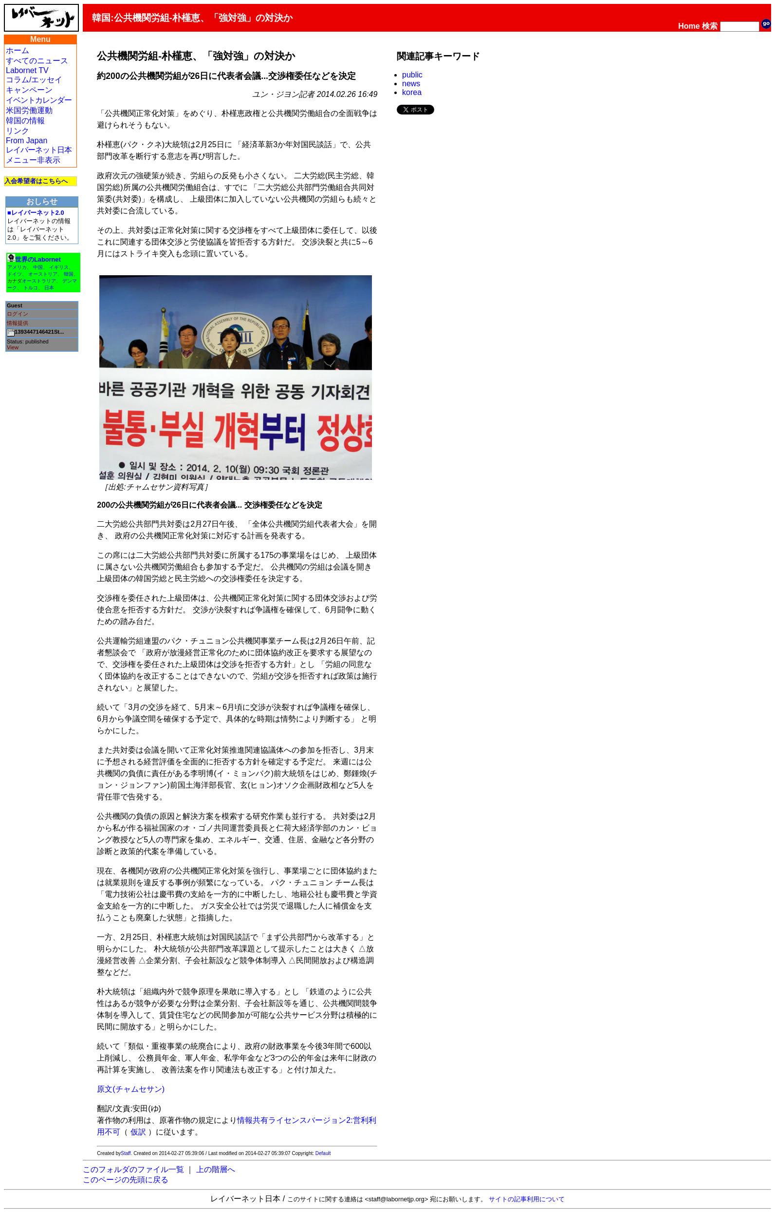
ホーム (17, 50)
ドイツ (14, 274)
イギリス (59, 267)
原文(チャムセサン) (131, 1089)
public (412, 75)
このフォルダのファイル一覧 (133, 1169)
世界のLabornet (38, 259)
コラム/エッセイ (34, 80)
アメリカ (17, 267)
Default (323, 1153)
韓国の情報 (25, 120)
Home (689, 26)
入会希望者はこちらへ (36, 181)
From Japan (26, 140)
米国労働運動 (29, 110)
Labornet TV (27, 70)
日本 (49, 287)
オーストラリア (39, 281)
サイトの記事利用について (527, 1199)
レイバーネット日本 (39, 150)
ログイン (17, 314)
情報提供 (17, 323)
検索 (710, 26)
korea (412, 92)
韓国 (69, 274)
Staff (125, 1153)
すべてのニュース (37, 61)
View (12, 347)
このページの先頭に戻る (125, 1179)
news (411, 83)
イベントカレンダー (39, 100)
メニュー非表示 (33, 160)
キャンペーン (29, 90)
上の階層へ (215, 1169)
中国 (38, 267)
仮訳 (138, 1132)
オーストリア (42, 274)
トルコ (30, 287)
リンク (17, 131)
